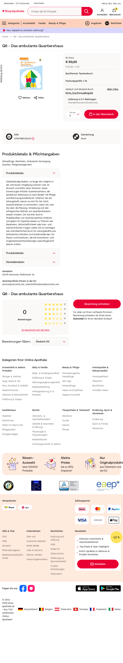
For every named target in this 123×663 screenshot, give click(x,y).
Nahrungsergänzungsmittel (46, 412)
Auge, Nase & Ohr (11, 410)
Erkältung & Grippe (12, 429)
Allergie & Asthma (11, 406)
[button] (31, 188)
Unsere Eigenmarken (36, 589)
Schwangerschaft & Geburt (46, 473)
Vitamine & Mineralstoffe (15, 424)
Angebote (93, 38)
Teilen (39, 113)
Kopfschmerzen (10, 420)
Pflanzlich (97, 410)
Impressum (56, 603)
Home (5, 52)
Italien (115, 639)
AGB (53, 574)
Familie (42, 39)
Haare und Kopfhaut (72, 420)
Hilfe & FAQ (107, 19)
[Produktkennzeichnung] (33, 154)
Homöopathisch (100, 406)
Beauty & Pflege (57, 39)
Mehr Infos (112, 105)
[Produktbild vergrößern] (31, 89)
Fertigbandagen (10, 464)
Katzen (65, 454)
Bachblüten (98, 415)
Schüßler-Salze (100, 420)
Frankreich (98, 639)
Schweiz (80, 639)
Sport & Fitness (100, 453)
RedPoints (113, 38)
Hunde (65, 450)
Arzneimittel (29, 39)
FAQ (4, 566)
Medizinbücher (39, 469)
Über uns (117, 19)
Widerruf (55, 578)
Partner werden (34, 584)
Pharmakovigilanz (11, 580)
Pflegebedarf (8, 459)
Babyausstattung (41, 416)
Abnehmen (97, 458)
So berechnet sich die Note (36, 359)
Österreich (63, 639)
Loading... (97, 333)
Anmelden (97, 594)
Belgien (46, 639)
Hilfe (4, 571)
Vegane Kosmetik (71, 424)
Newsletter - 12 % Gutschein (16, 19)
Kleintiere (67, 445)
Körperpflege (69, 415)
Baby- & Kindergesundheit (45, 403)
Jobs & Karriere (34, 580)
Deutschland (27, 639)
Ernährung (97, 449)
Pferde (65, 459)
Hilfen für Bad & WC (12, 454)
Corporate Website (36, 571)
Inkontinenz (8, 450)
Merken (24, 113)
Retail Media (32, 575)
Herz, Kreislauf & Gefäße (15, 415)
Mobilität (6, 445)
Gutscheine (39, 19)
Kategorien (11, 38)
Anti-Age (66, 410)
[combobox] (74, 130)
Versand (6, 575)
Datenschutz (57, 583)
